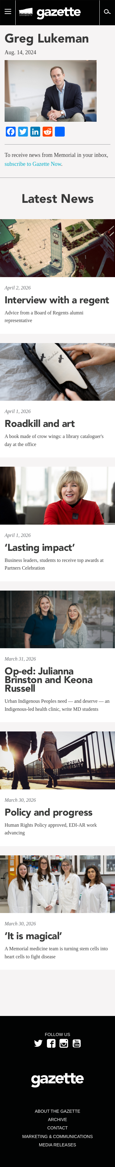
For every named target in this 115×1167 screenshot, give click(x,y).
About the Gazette (57, 1111)
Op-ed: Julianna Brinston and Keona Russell (48, 680)
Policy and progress (49, 812)
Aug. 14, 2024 (20, 52)
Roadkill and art (40, 423)
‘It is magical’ (33, 936)
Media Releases (57, 1144)
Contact (57, 1127)
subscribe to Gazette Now (33, 164)
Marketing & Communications (57, 1136)
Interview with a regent (57, 300)
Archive (57, 1119)
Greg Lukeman (47, 38)
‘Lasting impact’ (40, 547)
